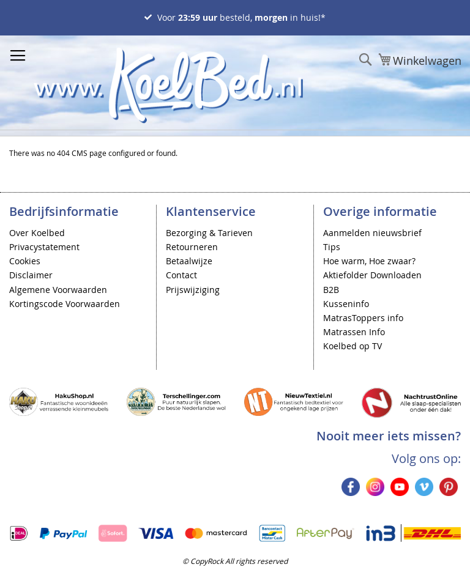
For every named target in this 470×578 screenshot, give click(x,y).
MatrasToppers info (363, 318)
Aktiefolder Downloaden (372, 275)
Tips (331, 247)
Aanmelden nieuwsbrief (372, 233)
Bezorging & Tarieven (209, 233)
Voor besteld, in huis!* (241, 17)
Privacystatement (44, 247)
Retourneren (192, 247)
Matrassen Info (354, 332)
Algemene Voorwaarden (58, 289)
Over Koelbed (37, 233)
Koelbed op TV (352, 346)
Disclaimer (31, 275)
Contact (181, 275)
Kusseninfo (346, 303)
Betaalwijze (189, 261)
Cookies (24, 261)
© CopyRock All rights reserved (235, 561)
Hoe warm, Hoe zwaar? (369, 261)
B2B (331, 289)
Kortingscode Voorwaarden (64, 303)
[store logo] (168, 85)
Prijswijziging (193, 289)
